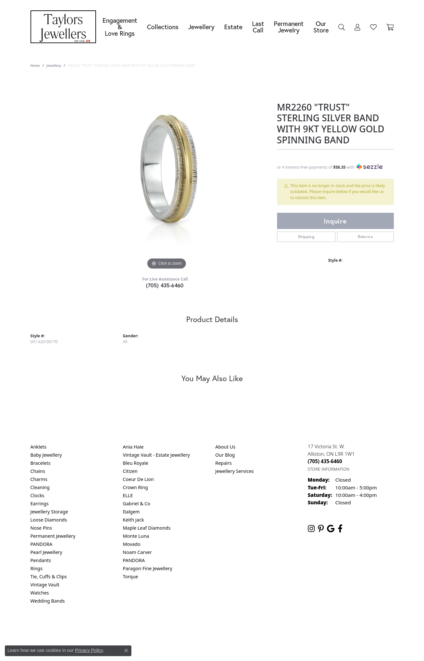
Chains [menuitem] (37, 471)
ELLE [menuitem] (128, 495)
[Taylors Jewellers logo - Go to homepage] (65, 26)
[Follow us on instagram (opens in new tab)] (311, 529)
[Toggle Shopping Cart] (390, 26)
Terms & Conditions (218, 627)
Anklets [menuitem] (38, 447)
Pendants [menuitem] (40, 560)
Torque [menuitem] (130, 576)
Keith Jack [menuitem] (133, 520)
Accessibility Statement (266, 627)
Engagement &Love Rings (120, 27)
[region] (166, 174)
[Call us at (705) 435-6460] (325, 461)
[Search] (341, 26)
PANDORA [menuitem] (41, 544)
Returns (365, 236)
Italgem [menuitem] (131, 512)
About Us (225, 447)
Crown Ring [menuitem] (135, 487)
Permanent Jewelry (289, 26)
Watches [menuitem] (39, 593)
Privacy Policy (180, 627)
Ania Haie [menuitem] (133, 447)
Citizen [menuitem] (130, 471)
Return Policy (148, 627)
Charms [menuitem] (38, 479)
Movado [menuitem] (131, 544)
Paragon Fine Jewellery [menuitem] (148, 568)
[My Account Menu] (357, 26)
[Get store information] (329, 469)
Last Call (258, 26)
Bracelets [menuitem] (40, 463)
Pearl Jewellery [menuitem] (46, 552)
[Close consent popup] (126, 651)
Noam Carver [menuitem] (137, 552)
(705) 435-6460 (165, 285)
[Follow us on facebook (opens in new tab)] (340, 529)
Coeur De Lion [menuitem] (138, 479)
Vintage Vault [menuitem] (44, 585)
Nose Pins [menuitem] (41, 528)
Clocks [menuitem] (37, 495)
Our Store (321, 26)
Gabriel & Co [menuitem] (137, 503)
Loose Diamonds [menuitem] (48, 520)
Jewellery (201, 26)
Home (35, 65)
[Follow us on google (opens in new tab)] (330, 529)
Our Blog (225, 455)
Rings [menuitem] (36, 568)
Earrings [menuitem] (39, 503)
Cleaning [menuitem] (40, 487)
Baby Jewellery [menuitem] (46, 455)
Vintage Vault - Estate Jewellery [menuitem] (156, 455)
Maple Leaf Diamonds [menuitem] (147, 528)
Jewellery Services (234, 471)
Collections (162, 26)
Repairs (223, 463)
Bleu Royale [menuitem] (135, 463)
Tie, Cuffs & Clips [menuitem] (48, 576)
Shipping (306, 236)
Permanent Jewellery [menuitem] (53, 536)
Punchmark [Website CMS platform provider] (224, 648)
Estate (233, 26)
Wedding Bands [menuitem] (47, 601)
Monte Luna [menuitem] (136, 536)
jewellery (53, 65)
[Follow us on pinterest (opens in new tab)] (321, 529)
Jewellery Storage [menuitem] (49, 512)
